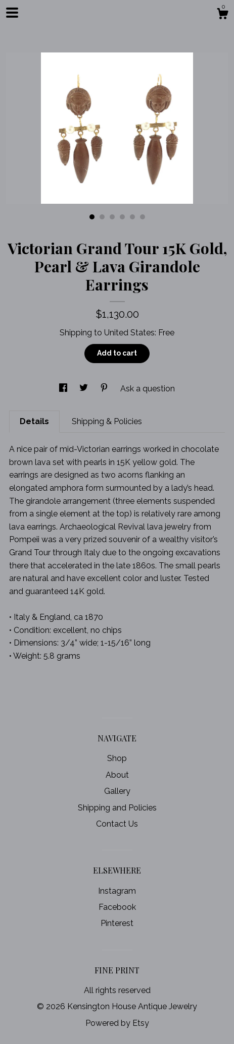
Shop (117, 758)
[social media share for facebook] (64, 388)
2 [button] (102, 216)
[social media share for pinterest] (105, 388)
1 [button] (92, 216)
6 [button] (142, 216)
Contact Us (117, 824)
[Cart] (222, 15)
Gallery (117, 791)
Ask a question (147, 388)
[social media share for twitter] (84, 388)
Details (34, 421)
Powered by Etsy (117, 1023)
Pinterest (117, 923)
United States (129, 332)
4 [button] (122, 216)
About (117, 775)
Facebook (117, 907)
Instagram (117, 891)
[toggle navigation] (12, 13)
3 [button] (112, 216)
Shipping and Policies (117, 808)
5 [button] (132, 216)
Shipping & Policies (107, 421)
